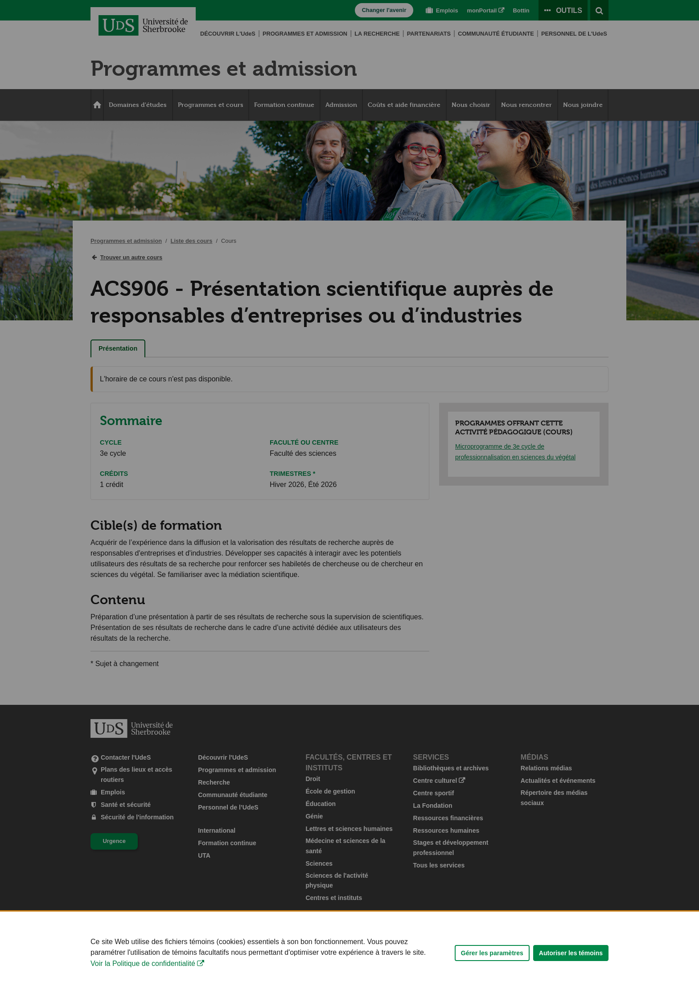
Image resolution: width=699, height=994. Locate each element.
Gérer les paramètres (492, 972)
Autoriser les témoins (571, 972)
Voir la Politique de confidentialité (142, 982)
